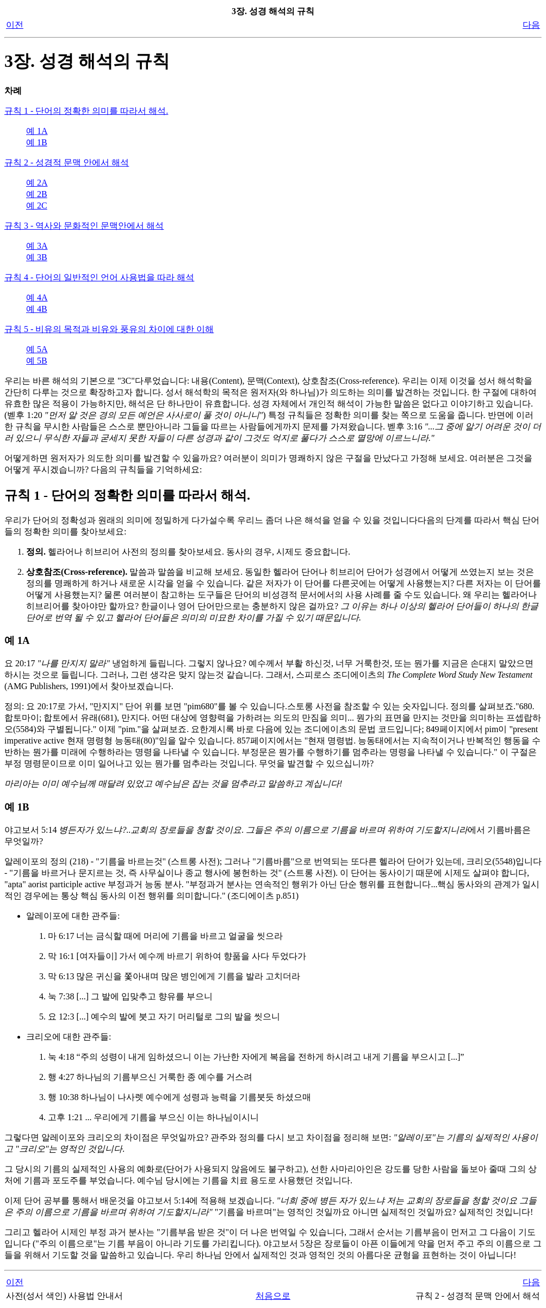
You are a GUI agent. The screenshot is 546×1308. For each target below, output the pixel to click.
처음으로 (273, 1295)
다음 (531, 24)
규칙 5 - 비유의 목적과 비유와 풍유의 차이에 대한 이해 (109, 329)
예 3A (37, 245)
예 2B (36, 194)
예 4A (37, 297)
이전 (14, 24)
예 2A (37, 182)
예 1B (36, 142)
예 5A (37, 349)
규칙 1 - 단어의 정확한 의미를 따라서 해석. (86, 110)
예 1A (37, 131)
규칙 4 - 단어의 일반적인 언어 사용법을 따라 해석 (99, 277)
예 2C (36, 205)
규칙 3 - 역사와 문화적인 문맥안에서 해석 (84, 225)
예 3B (36, 257)
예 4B (36, 309)
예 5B (36, 360)
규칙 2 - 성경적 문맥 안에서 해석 (66, 162)
